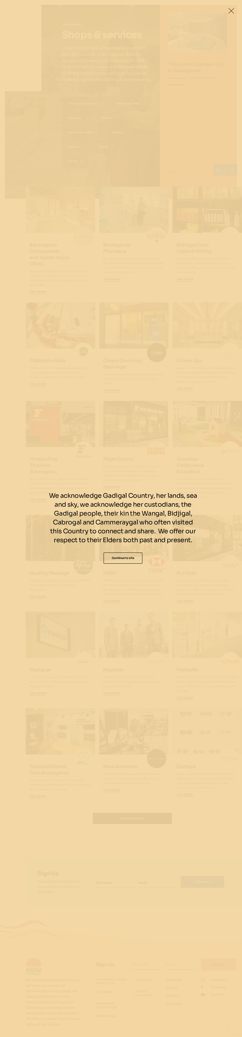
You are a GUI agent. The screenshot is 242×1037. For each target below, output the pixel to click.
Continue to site (123, 558)
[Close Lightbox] (231, 11)
